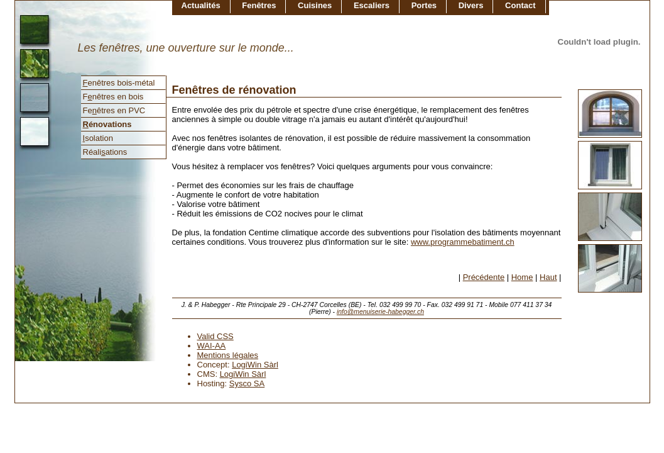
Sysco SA (246, 383)
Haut (548, 277)
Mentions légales (228, 355)
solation (98, 138)
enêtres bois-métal (119, 82)
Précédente (484, 277)
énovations (107, 124)
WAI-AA (211, 345)
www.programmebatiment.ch (462, 242)
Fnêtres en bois (113, 96)
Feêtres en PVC (114, 110)
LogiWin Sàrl (255, 364)
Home (522, 277)
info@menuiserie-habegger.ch (380, 311)
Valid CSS (215, 336)
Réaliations (105, 152)
